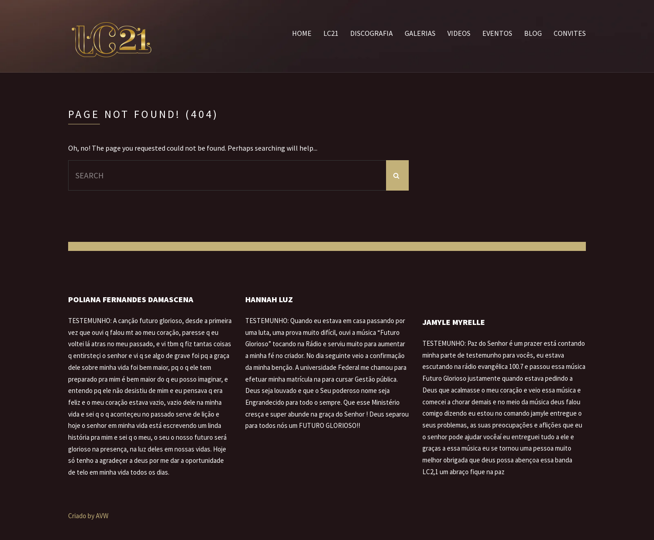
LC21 (330, 33)
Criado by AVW (88, 515)
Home (302, 33)
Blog (533, 33)
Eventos (497, 33)
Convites (570, 33)
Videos (459, 33)
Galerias (420, 33)
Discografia (371, 33)
